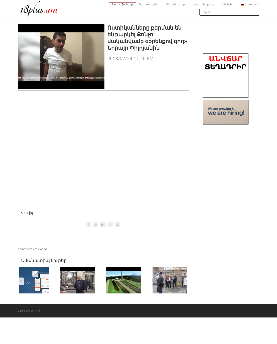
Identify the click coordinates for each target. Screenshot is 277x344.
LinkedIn (103, 224)
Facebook (88, 224)
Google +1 (110, 224)
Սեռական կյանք (202, 4)
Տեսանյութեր (175, 4)
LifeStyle (227, 4)
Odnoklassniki (95, 224)
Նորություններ (122, 4)
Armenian (248, 4)
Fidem (37, 310)
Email (117, 224)
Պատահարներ (149, 4)
